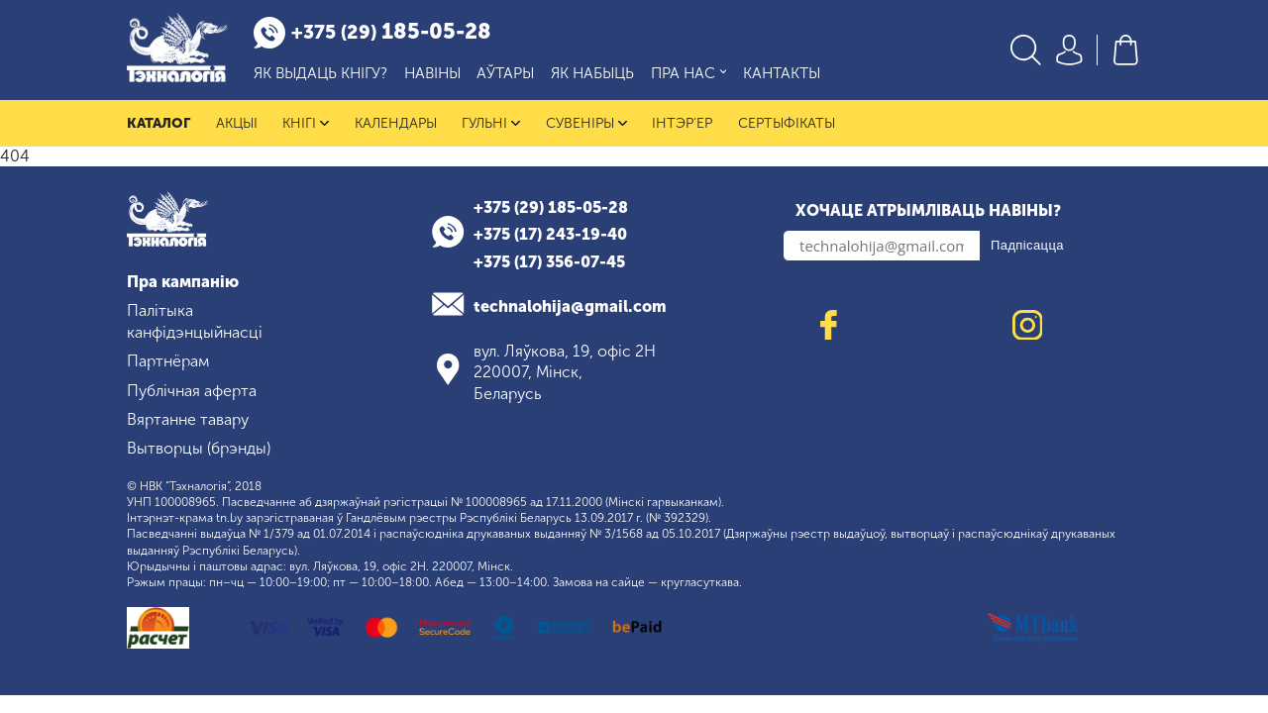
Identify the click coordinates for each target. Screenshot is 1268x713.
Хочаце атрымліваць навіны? (928, 210)
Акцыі (237, 123)
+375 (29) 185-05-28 (551, 207)
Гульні (491, 123)
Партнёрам (168, 361)
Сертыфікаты (786, 123)
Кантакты (781, 73)
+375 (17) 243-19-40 (550, 234)
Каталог (158, 123)
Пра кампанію (183, 281)
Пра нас (689, 73)
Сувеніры (586, 123)
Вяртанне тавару (188, 419)
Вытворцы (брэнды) (198, 448)
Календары (396, 123)
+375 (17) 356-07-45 (549, 262)
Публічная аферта (192, 390)
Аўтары (505, 73)
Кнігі (305, 123)
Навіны (432, 73)
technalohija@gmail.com (570, 306)
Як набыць (592, 73)
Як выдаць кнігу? (320, 73)
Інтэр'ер (682, 123)
